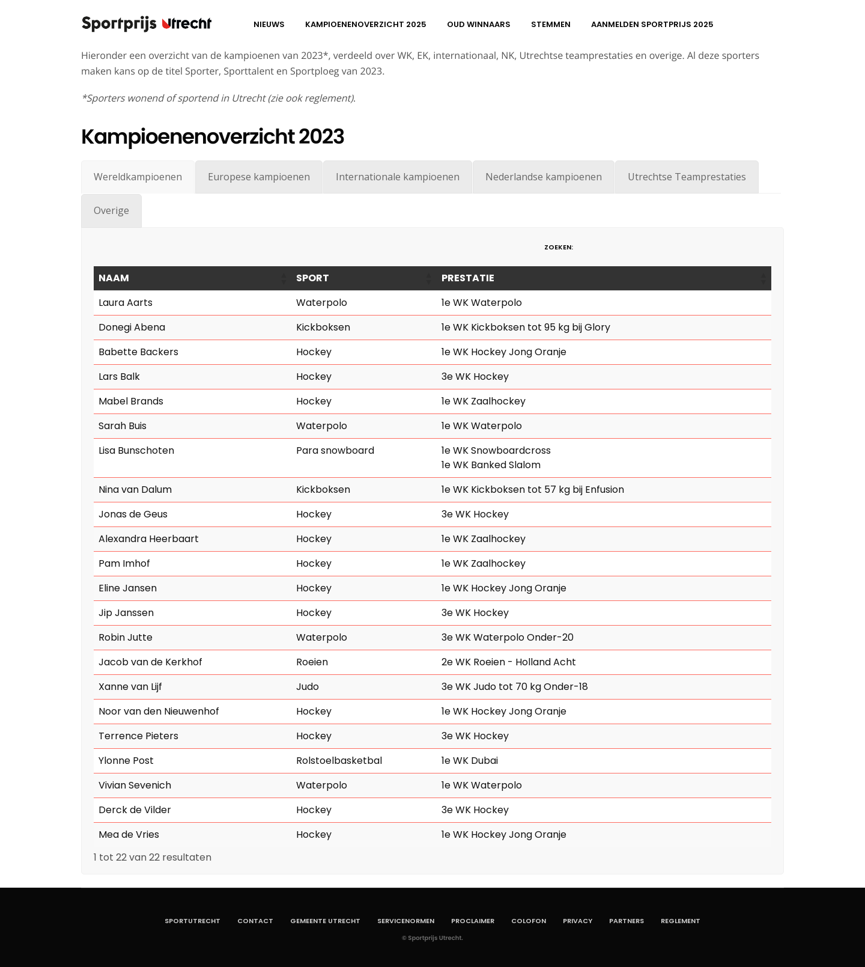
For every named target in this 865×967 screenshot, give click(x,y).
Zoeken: (558, 247)
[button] (283, 278)
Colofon (528, 921)
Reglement (680, 921)
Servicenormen (405, 921)
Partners (626, 921)
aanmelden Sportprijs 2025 (652, 24)
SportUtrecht (192, 921)
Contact (255, 921)
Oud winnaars (479, 24)
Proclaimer (472, 921)
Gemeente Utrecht (325, 921)
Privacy (577, 921)
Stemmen (551, 24)
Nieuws (269, 24)
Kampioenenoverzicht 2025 (365, 24)
